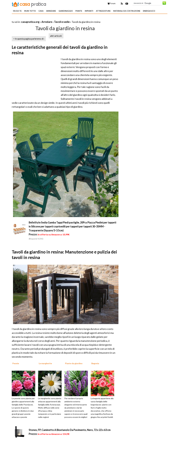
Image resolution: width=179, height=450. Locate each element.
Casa (40, 11)
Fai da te (17, 11)
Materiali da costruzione (126, 11)
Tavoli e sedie (62, 21)
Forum (111, 3)
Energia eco (149, 11)
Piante (78, 11)
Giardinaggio (66, 11)
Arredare (51, 11)
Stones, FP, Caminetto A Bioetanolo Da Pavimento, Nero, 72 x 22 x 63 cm (70, 429)
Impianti (89, 11)
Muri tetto (30, 11)
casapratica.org (30, 21)
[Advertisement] (45, 18)
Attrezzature (103, 11)
